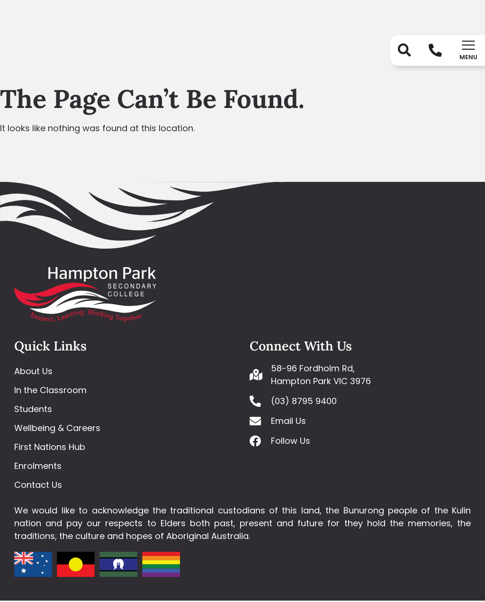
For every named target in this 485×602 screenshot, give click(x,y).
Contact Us (38, 486)
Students (33, 410)
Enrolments (38, 467)
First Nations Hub (49, 448)
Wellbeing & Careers (57, 429)
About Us (33, 372)
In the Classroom (50, 391)
